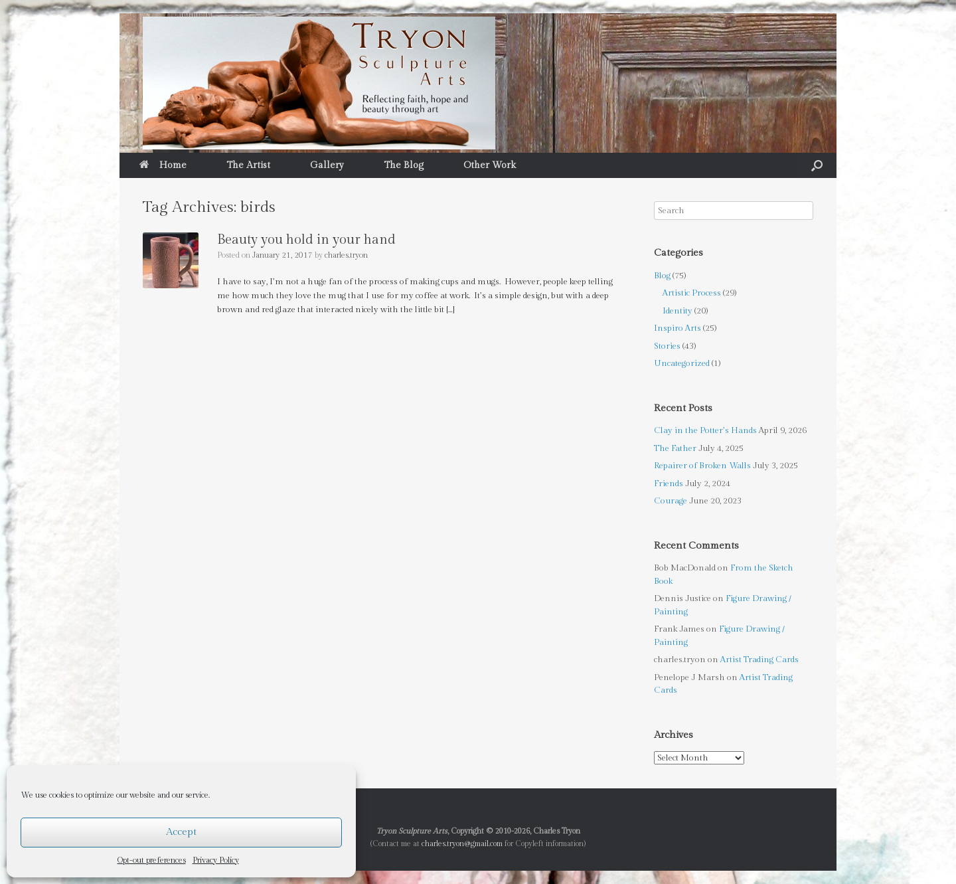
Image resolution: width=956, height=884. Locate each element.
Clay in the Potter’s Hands (705, 430)
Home (163, 165)
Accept (181, 832)
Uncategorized (682, 363)
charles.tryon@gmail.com (462, 844)
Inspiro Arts (677, 328)
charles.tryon (346, 255)
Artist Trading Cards (759, 659)
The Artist (248, 165)
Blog (662, 275)
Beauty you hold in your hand (306, 240)
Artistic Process (692, 293)
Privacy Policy (216, 860)
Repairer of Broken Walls (702, 465)
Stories (667, 346)
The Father (675, 448)
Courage (670, 500)
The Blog (404, 165)
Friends (668, 483)
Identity (677, 311)
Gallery (327, 165)
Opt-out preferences (152, 860)
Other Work (489, 165)
